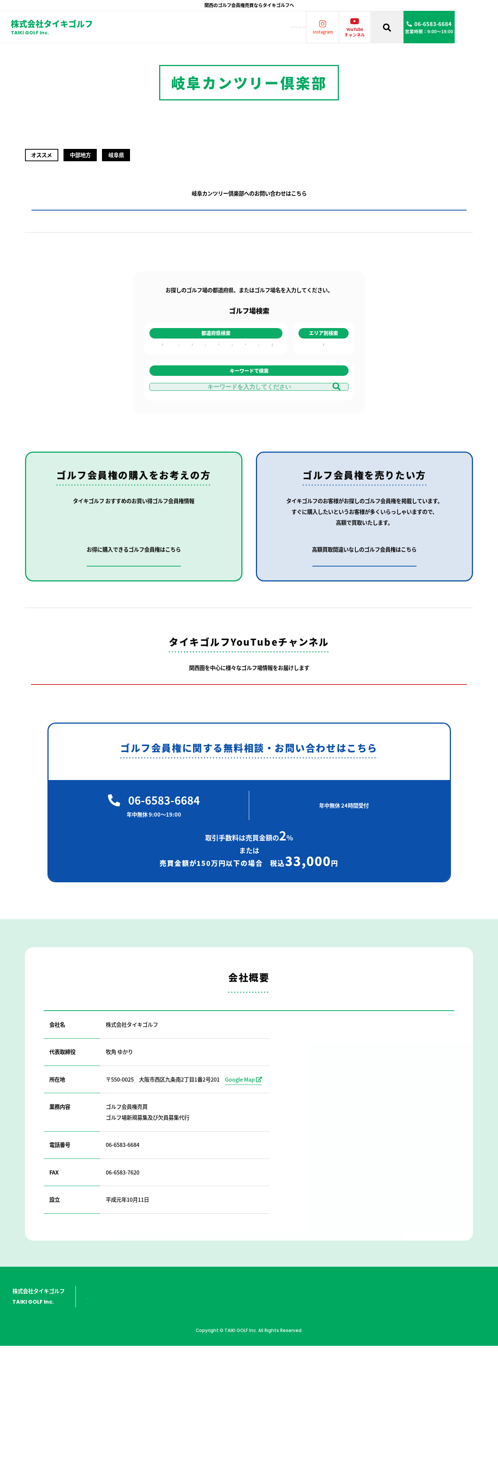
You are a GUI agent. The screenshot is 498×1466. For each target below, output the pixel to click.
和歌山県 (162, 416)
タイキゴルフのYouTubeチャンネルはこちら (249, 806)
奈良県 (162, 407)
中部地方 (323, 390)
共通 (323, 424)
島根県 (217, 399)
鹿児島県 (270, 424)
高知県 (243, 390)
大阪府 (162, 372)
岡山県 (217, 372)
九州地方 (323, 399)
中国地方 (323, 381)
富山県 (191, 372)
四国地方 (323, 407)
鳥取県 (217, 390)
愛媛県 (243, 381)
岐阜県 (191, 407)
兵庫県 (162, 381)
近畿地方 (323, 372)
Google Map (243, 1209)
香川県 (243, 372)
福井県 (191, 390)
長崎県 (270, 381)
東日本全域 (323, 416)
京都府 (162, 390)
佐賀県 (270, 390)
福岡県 (270, 372)
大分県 (270, 399)
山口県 (217, 407)
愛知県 (191, 399)
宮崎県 (270, 416)
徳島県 (243, 399)
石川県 (191, 381)
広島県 (217, 381)
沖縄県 (270, 433)
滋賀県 (162, 399)
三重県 (191, 416)
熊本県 (270, 407)
